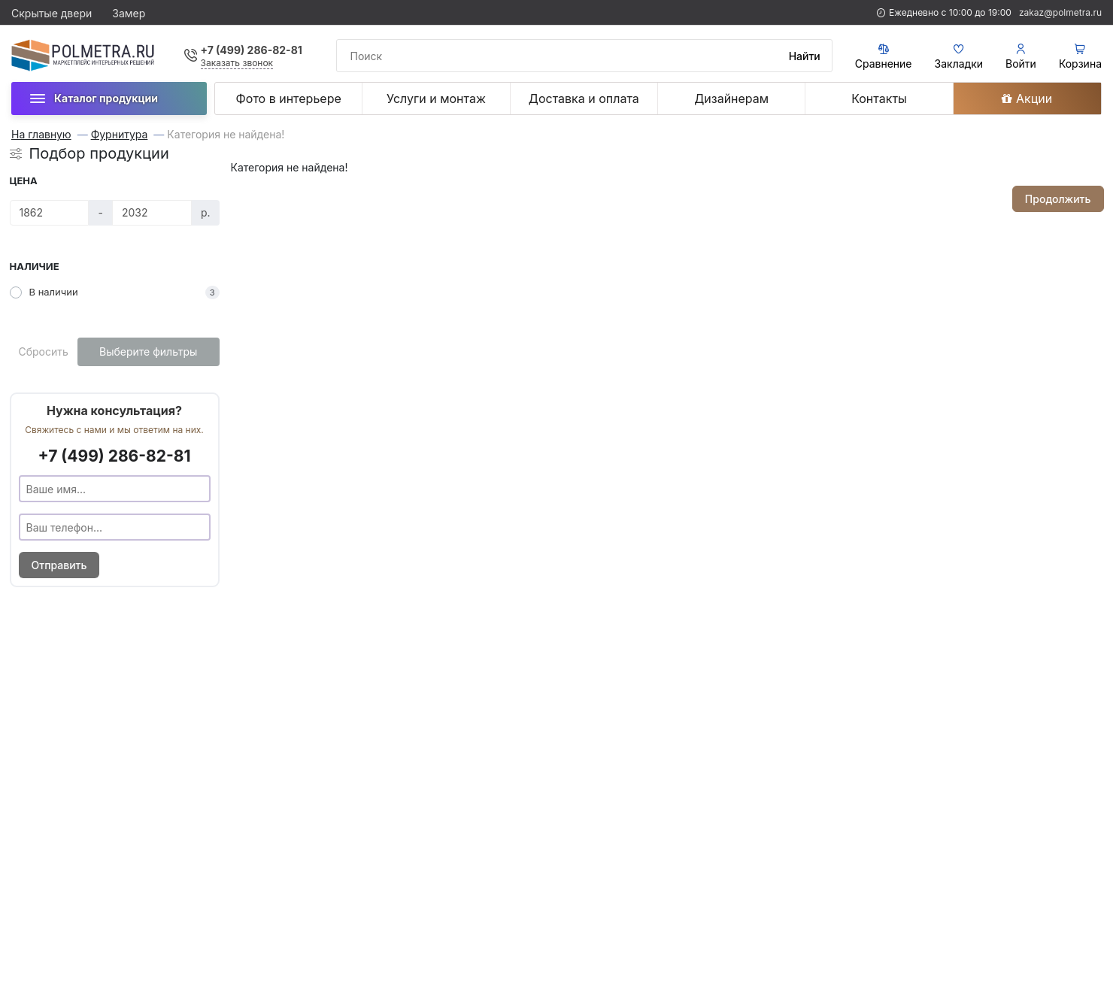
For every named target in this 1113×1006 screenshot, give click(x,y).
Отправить (59, 565)
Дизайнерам (731, 98)
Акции (1027, 98)
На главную (41, 135)
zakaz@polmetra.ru (1060, 12)
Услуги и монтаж (436, 98)
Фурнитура (119, 135)
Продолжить (1058, 198)
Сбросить (43, 351)
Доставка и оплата (584, 98)
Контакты (879, 98)
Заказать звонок (237, 62)
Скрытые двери (51, 13)
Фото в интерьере (288, 98)
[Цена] (49, 213)
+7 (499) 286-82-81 (251, 50)
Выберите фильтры (148, 351)
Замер (128, 13)
